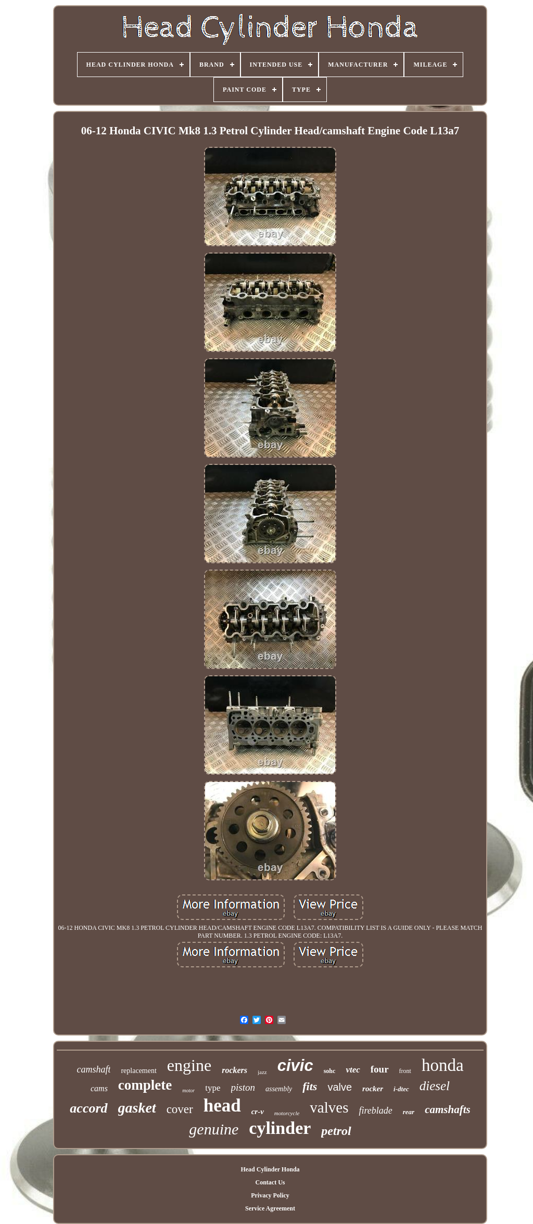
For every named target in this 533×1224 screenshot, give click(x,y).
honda (443, 1065)
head (222, 1105)
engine (189, 1065)
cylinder (280, 1128)
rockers (234, 1070)
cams (99, 1088)
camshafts (448, 1109)
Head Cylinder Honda (269, 1169)
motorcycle (286, 1113)
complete (145, 1085)
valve (339, 1087)
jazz (262, 1072)
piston (243, 1087)
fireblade (375, 1110)
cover (180, 1109)
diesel (435, 1086)
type (212, 1088)
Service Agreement (270, 1208)
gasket (137, 1108)
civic (295, 1065)
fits (309, 1086)
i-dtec (401, 1089)
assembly (278, 1089)
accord (88, 1108)
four (380, 1069)
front (405, 1071)
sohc (330, 1071)
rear (408, 1112)
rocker (372, 1088)
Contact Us (270, 1182)
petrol (336, 1131)
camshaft (93, 1069)
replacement (138, 1071)
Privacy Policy (270, 1195)
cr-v (257, 1111)
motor (188, 1090)
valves (329, 1107)
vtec (353, 1070)
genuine (213, 1129)
